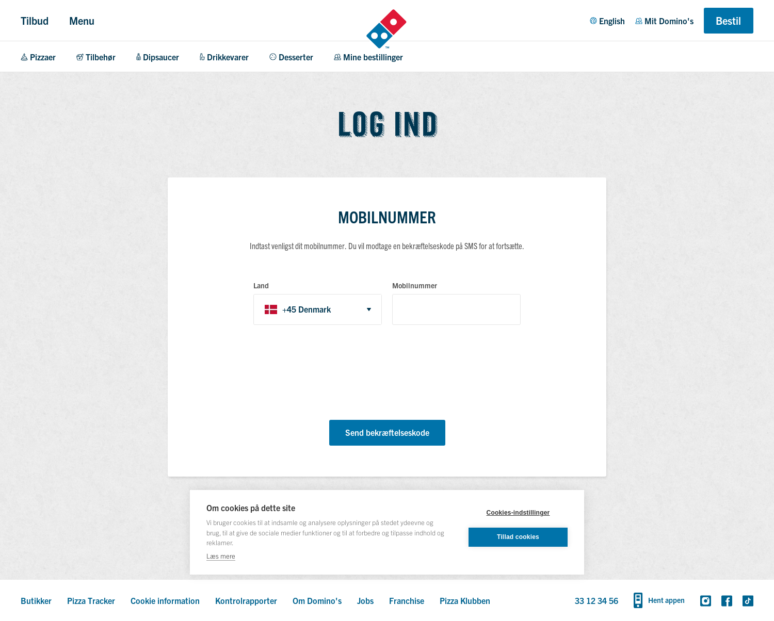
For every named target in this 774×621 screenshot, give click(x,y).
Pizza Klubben (465, 600)
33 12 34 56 (596, 600)
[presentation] (331, 374)
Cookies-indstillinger (518, 512)
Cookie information (165, 600)
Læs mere (220, 555)
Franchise (406, 600)
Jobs (365, 600)
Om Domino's (317, 600)
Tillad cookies (518, 537)
